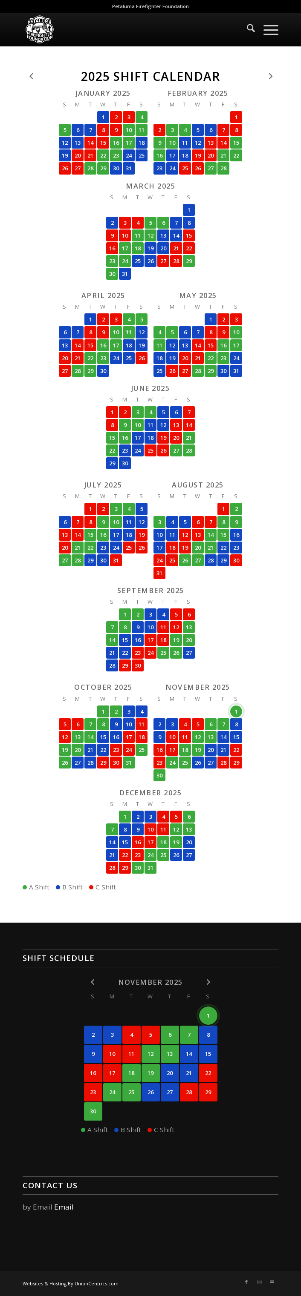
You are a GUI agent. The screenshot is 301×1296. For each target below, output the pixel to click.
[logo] (125, 29)
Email (64, 1207)
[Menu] (266, 29)
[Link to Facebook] (246, 1282)
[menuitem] (246, 29)
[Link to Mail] (272, 1282)
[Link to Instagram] (259, 1282)
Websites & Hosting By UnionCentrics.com (71, 1283)
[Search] (246, 29)
